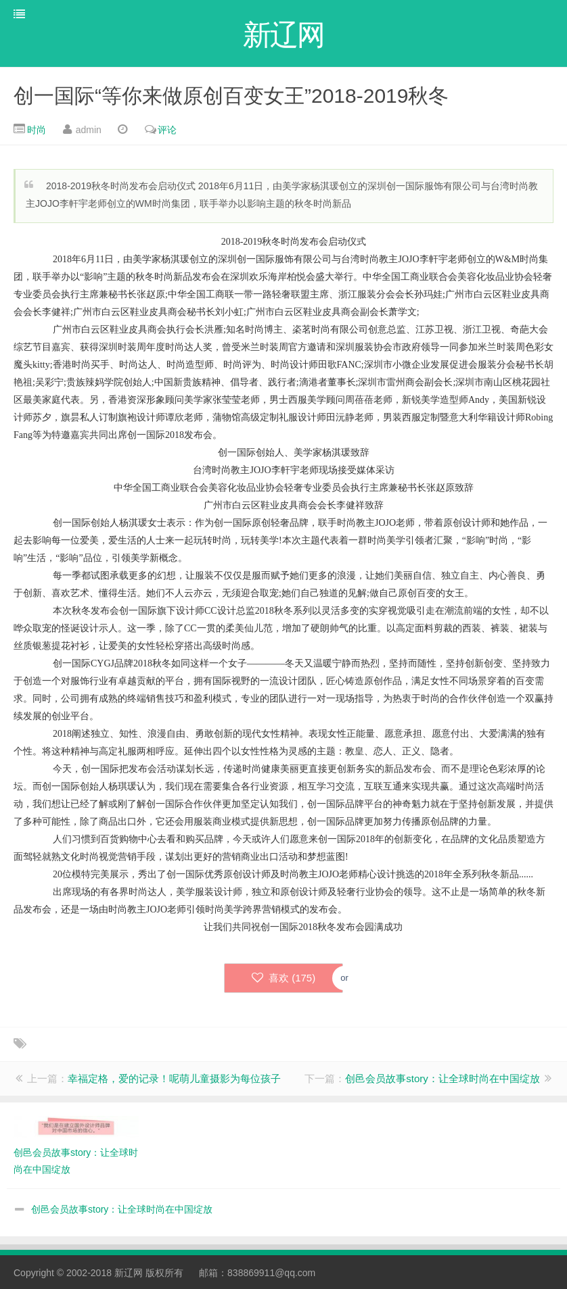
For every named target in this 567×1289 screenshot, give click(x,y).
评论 (167, 129)
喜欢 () (283, 978)
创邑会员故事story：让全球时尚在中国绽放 (442, 1078)
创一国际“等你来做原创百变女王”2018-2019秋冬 (231, 95)
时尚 (36, 129)
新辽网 (128, 1272)
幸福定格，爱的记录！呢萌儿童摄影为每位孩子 (174, 1078)
